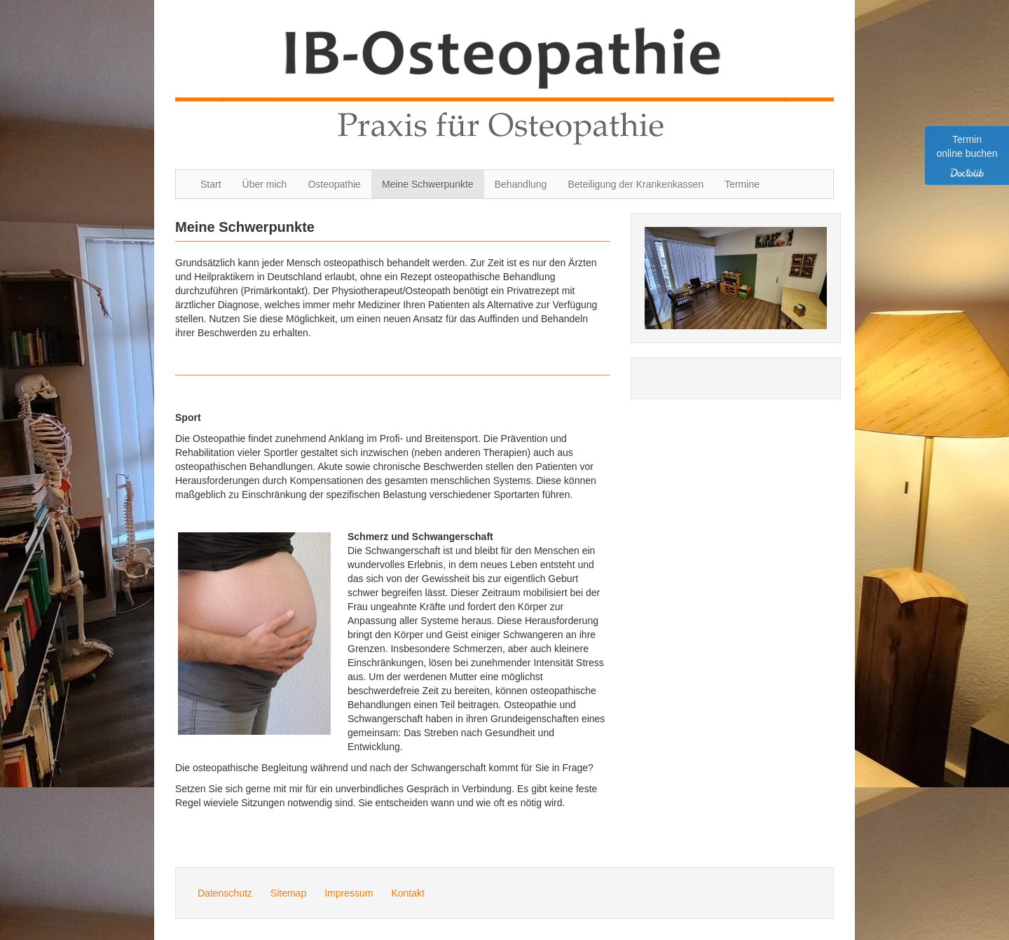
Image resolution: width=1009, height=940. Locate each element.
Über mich (264, 184)
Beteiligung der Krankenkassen (635, 184)
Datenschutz (225, 893)
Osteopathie (334, 184)
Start (210, 184)
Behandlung (521, 184)
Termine (742, 184)
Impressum (348, 893)
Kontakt (407, 893)
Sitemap (288, 893)
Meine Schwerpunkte (428, 184)
